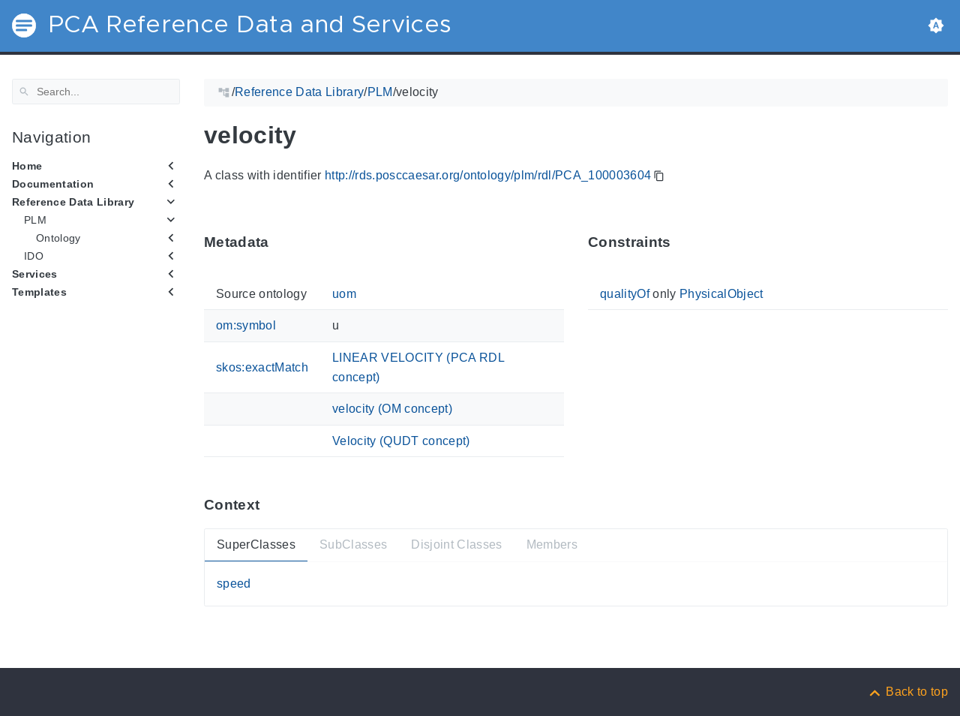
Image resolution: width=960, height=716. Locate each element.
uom (344, 293)
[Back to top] (907, 691)
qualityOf (625, 293)
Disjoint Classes (456, 544)
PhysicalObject (722, 293)
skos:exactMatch (262, 367)
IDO (34, 256)
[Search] (96, 91)
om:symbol (246, 325)
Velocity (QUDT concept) (401, 440)
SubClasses (353, 544)
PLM (35, 220)
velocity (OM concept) (392, 408)
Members (552, 544)
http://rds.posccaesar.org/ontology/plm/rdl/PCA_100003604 (488, 175)
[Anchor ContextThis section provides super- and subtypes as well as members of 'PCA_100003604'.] (271, 504)
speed (234, 583)
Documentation (53, 184)
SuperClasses (256, 544)
